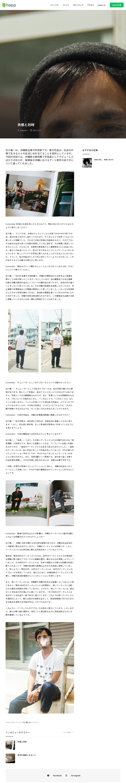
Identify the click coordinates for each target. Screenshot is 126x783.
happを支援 (116, 5)
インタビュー (27, 722)
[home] (9, 5)
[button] (54, 5)
